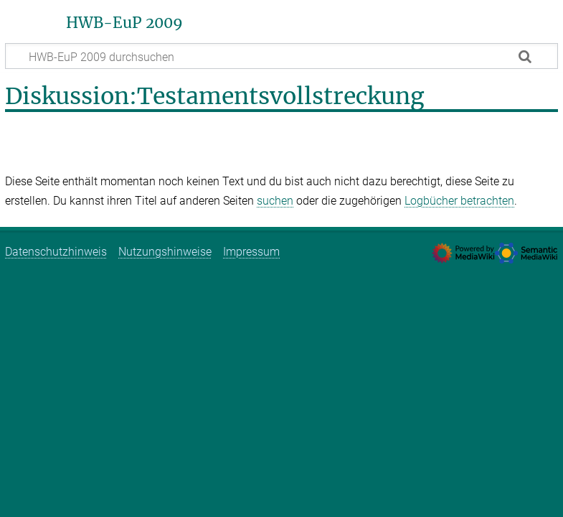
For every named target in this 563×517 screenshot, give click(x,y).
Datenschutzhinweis (56, 251)
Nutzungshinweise (165, 251)
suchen (275, 201)
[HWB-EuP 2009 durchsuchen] (281, 56)
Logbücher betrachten (459, 201)
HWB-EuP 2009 (124, 23)
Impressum (251, 251)
